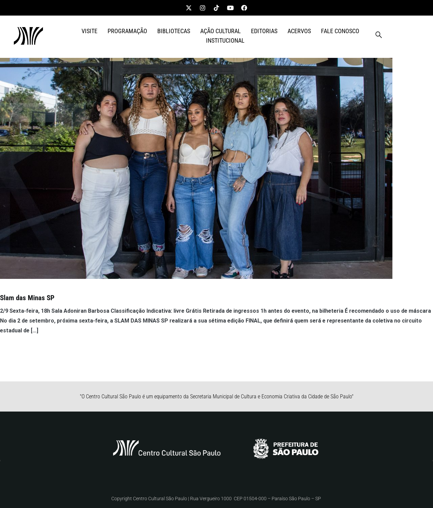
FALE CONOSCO (340, 31)
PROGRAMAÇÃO (127, 31)
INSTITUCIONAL (225, 40)
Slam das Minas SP (27, 298)
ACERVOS (299, 31)
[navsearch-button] (378, 36)
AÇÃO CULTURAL (220, 31)
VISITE (89, 31)
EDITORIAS (264, 31)
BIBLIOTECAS (173, 31)
